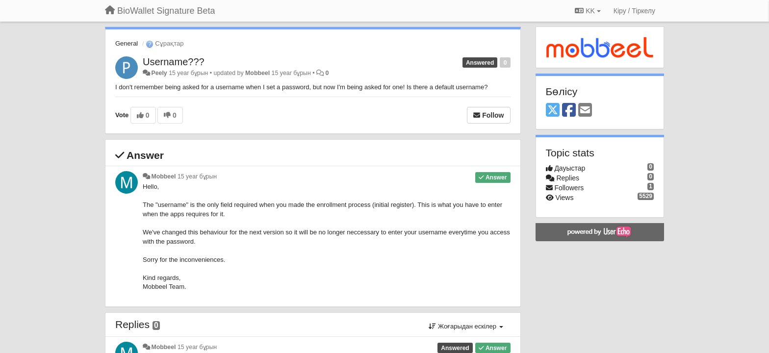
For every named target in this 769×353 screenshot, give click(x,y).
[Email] (585, 110)
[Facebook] (569, 110)
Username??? (174, 61)
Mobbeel (257, 73)
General (126, 43)
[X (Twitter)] (553, 110)
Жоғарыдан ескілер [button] (466, 326)
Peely (159, 73)
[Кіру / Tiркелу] (634, 10)
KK (587, 11)
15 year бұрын (197, 176)
